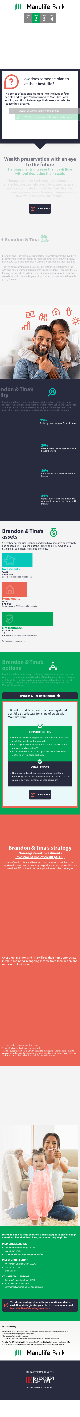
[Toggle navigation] (40, 695)
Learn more (40, 209)
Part (28, 18)
